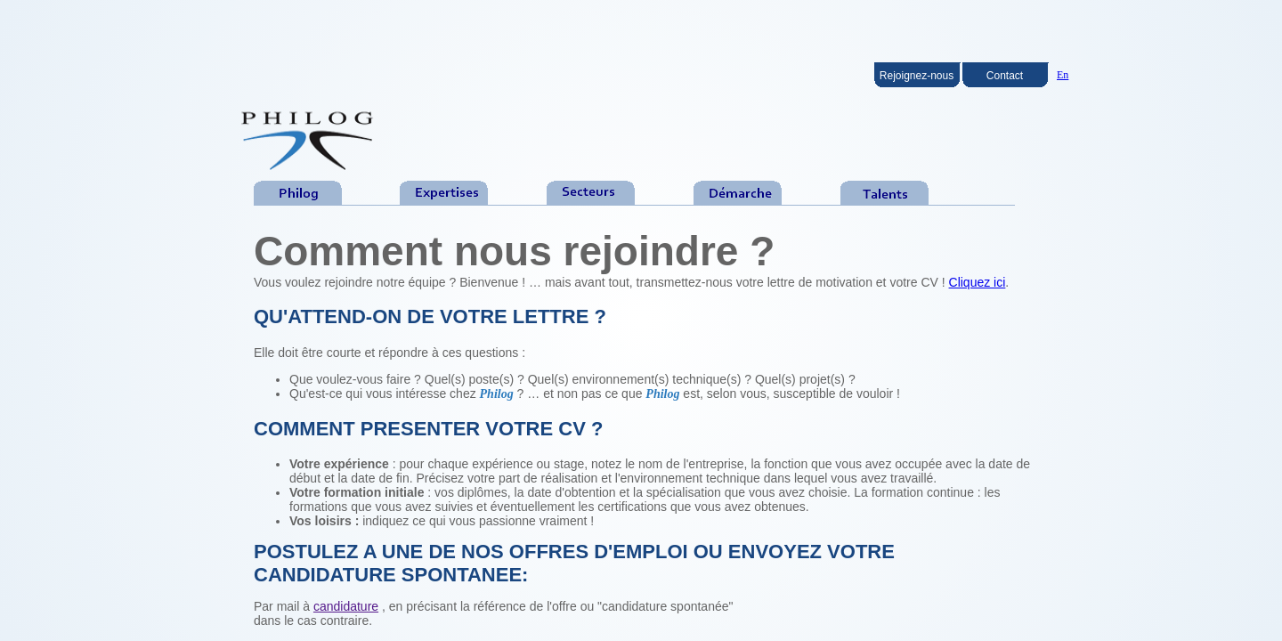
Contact (1004, 75)
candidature (345, 606)
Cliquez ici (977, 282)
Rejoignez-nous (916, 75)
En (1062, 75)
